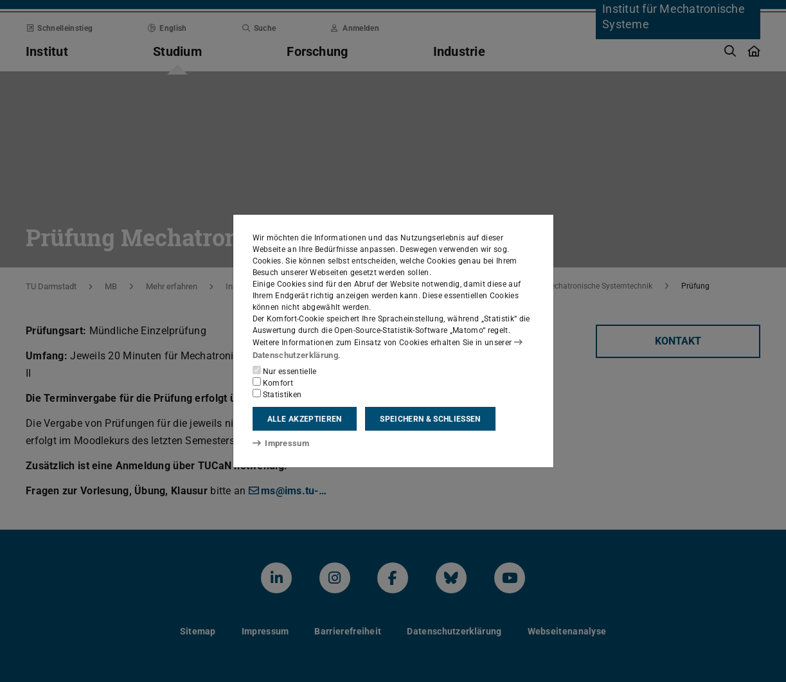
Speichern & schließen (430, 418)
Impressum (279, 442)
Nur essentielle (285, 370)
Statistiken (277, 393)
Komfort (273, 382)
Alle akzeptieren (304, 418)
